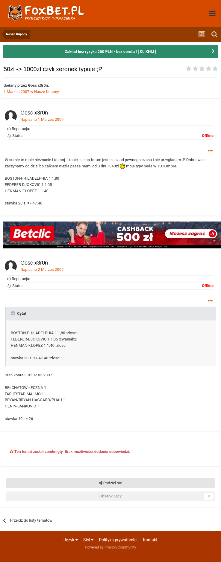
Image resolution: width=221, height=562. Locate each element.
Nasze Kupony (46, 91)
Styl (88, 539)
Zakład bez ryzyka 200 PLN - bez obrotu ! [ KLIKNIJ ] (110, 51)
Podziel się (110, 483)
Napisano (41, 119)
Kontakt (150, 539)
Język (70, 539)
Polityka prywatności (118, 539)
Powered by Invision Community (110, 547)
